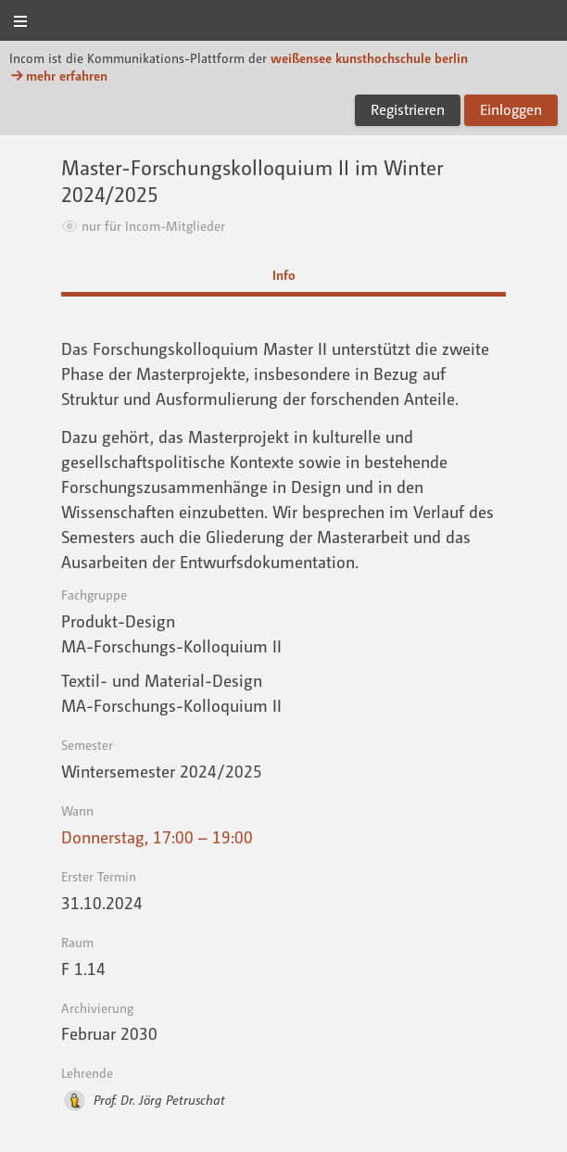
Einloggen (511, 109)
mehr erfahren (58, 75)
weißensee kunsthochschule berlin (369, 58)
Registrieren (408, 109)
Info (284, 275)
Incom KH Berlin (283, 22)
